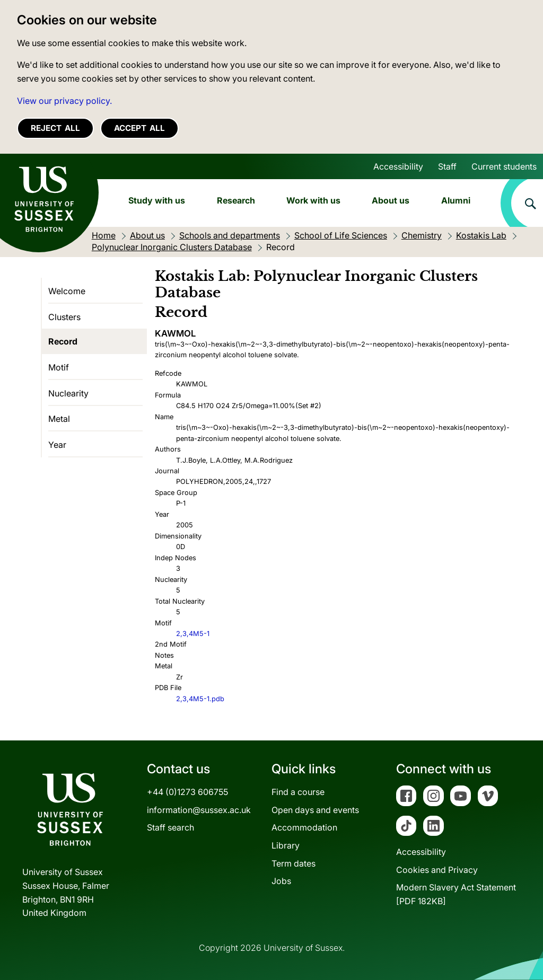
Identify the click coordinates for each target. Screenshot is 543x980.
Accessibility (398, 166)
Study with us (156, 200)
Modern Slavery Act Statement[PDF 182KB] (456, 894)
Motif (58, 367)
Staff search (170, 827)
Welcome (66, 291)
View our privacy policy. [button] (64, 100)
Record (62, 341)
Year (57, 444)
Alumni (455, 200)
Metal (59, 418)
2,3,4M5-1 (192, 634)
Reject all (55, 128)
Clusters (64, 317)
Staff (447, 166)
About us (390, 200)
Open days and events (315, 810)
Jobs (281, 881)
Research (236, 200)
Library (286, 845)
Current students (504, 166)
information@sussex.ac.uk (199, 810)
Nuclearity (68, 393)
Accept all (139, 128)
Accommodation (304, 827)
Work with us (313, 200)
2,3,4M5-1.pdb (200, 699)
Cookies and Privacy (437, 869)
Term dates (294, 863)
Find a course (298, 792)
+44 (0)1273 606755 (187, 792)
